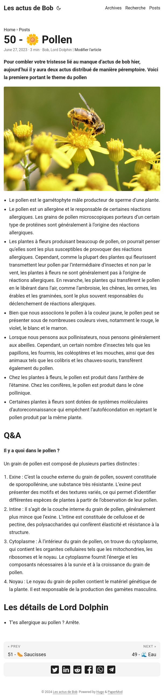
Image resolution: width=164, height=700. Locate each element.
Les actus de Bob (28, 8)
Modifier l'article (87, 50)
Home (9, 29)
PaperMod (115, 692)
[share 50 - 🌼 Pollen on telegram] (111, 671)
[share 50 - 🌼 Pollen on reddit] (77, 671)
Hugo (100, 692)
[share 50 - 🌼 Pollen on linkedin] (66, 671)
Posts (24, 29)
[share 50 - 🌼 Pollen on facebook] (89, 671)
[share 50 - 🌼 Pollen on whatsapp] (100, 671)
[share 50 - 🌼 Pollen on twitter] (55, 671)
